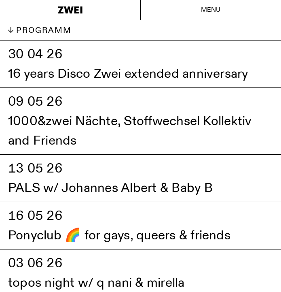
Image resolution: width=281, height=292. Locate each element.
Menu (211, 10)
